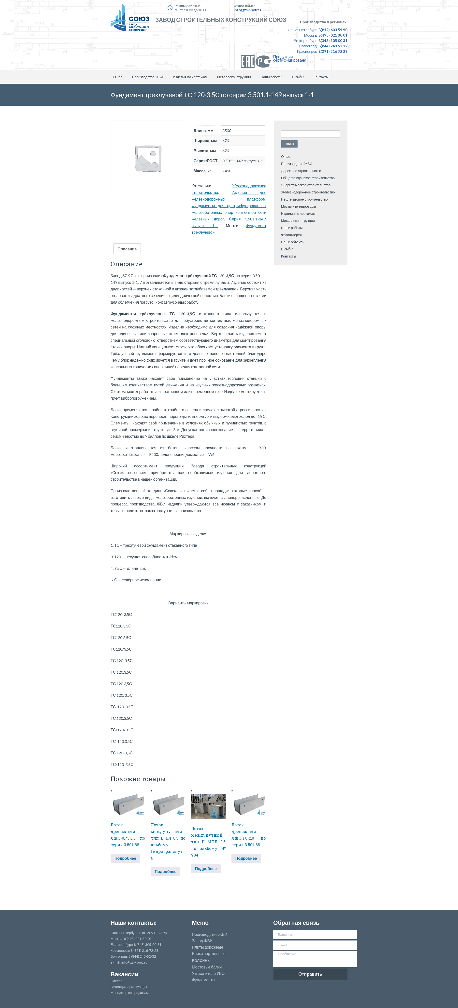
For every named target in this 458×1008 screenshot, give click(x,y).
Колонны (201, 960)
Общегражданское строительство (308, 178)
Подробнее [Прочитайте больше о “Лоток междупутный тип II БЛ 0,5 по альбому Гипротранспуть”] (165, 871)
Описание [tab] (127, 248)
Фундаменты (203, 980)
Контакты (321, 77)
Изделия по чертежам (190, 77)
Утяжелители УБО (208, 973)
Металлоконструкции (234, 77)
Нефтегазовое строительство (304, 199)
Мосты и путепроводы (298, 206)
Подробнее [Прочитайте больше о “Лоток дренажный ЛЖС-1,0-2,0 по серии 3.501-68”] (246, 858)
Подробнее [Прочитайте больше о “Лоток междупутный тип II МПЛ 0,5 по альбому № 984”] (206, 868)
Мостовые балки (207, 967)
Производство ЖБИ (147, 77)
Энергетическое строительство (305, 185)
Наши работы (271, 77)
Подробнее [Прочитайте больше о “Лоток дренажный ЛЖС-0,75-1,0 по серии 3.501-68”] (125, 858)
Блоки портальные (209, 953)
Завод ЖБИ (202, 941)
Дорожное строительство (301, 171)
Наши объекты (292, 242)
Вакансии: (125, 974)
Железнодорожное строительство (308, 192)
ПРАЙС (298, 77)
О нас (117, 77)
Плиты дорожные (207, 947)
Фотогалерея (291, 235)
